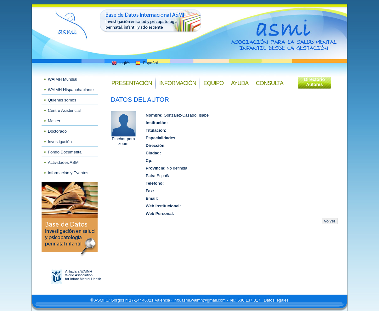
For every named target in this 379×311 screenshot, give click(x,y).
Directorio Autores (314, 82)
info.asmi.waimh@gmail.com (199, 300)
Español (146, 62)
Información (177, 83)
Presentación (131, 83)
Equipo (213, 83)
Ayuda (240, 83)
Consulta (269, 83)
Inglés (120, 62)
